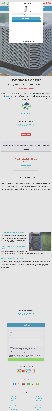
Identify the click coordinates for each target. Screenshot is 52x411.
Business (26, 20)
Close (41, 3)
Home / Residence (26, 18)
